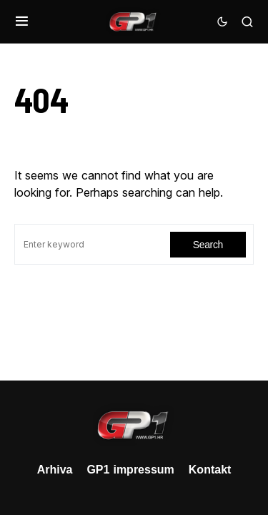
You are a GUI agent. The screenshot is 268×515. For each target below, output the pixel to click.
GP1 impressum (130, 469)
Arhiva (55, 469)
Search (208, 244)
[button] (21, 21)
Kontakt (210, 469)
